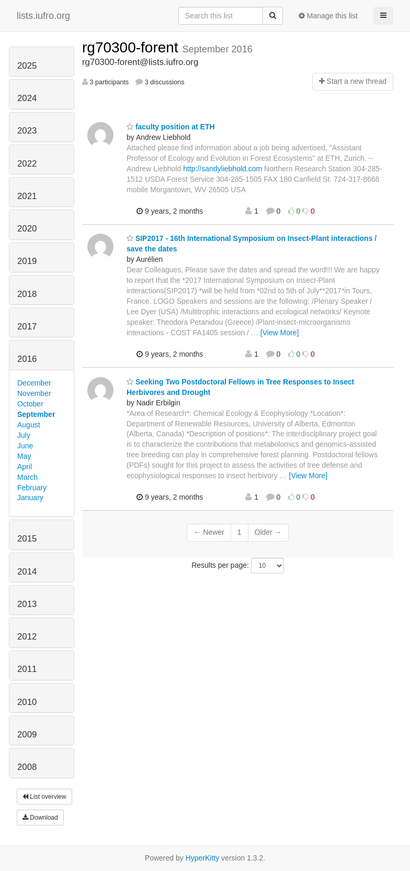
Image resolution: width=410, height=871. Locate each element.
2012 (27, 637)
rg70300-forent (132, 47)
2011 (27, 669)
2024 (27, 98)
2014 (27, 572)
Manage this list (328, 16)
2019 (27, 261)
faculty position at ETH (171, 127)
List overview (44, 796)
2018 (27, 294)
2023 (27, 131)
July (23, 435)
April (24, 466)
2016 (27, 359)
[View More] (279, 332)
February (32, 487)
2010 (27, 702)
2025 (27, 66)
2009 (27, 735)
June (25, 446)
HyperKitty (203, 858)
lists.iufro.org (43, 15)
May (24, 456)
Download (40, 817)
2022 (27, 164)
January (30, 497)
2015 (27, 539)
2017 (27, 327)
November (34, 393)
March (27, 477)
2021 (27, 196)
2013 (27, 604)
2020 (27, 229)
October (30, 404)
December (34, 383)
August (28, 425)
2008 (27, 767)
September (36, 414)
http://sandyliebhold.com (222, 168)
